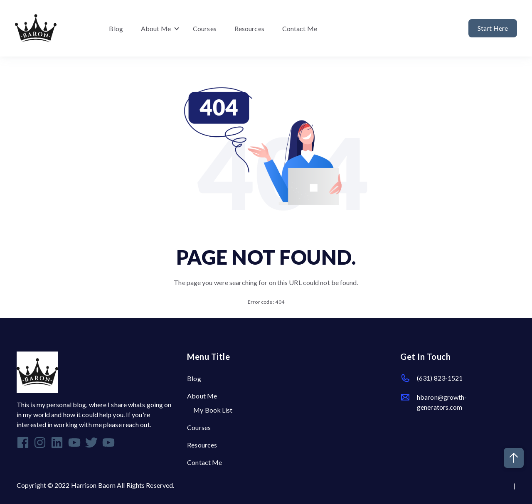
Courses (205, 28)
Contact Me (299, 28)
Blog (116, 28)
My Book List (212, 410)
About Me (156, 28)
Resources (249, 28)
